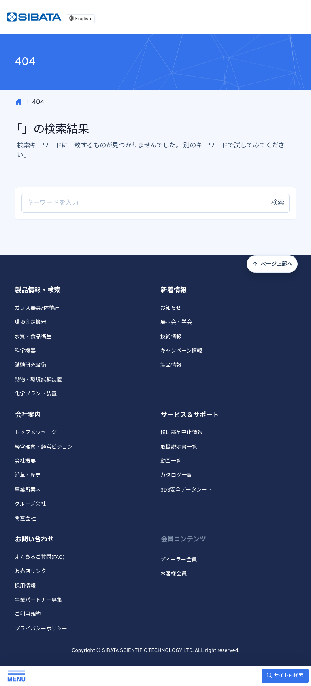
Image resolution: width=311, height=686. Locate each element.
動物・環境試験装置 (38, 380)
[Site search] (143, 203)
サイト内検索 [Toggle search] (285, 676)
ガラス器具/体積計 (37, 308)
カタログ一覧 (176, 475)
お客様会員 (173, 574)
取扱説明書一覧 (178, 447)
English (80, 19)
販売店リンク (30, 571)
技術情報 (170, 337)
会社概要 (25, 461)
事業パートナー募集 (38, 600)
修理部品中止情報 (181, 433)
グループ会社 (30, 504)
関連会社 (25, 519)
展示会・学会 (176, 322)
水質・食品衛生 (33, 337)
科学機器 (25, 351)
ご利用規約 (28, 614)
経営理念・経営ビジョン (43, 447)
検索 (277, 203)
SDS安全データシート (186, 490)
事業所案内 (28, 490)
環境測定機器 (30, 322)
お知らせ (170, 308)
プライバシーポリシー (41, 629)
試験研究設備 (30, 365)
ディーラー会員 (178, 560)
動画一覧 (170, 461)
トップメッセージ (36, 433)
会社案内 (28, 415)
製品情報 (170, 365)
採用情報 (25, 586)
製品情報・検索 (37, 290)
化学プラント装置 (36, 394)
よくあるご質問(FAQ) (39, 557)
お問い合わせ (34, 540)
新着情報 (174, 290)
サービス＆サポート (190, 415)
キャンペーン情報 (181, 351)
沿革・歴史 (28, 475)
